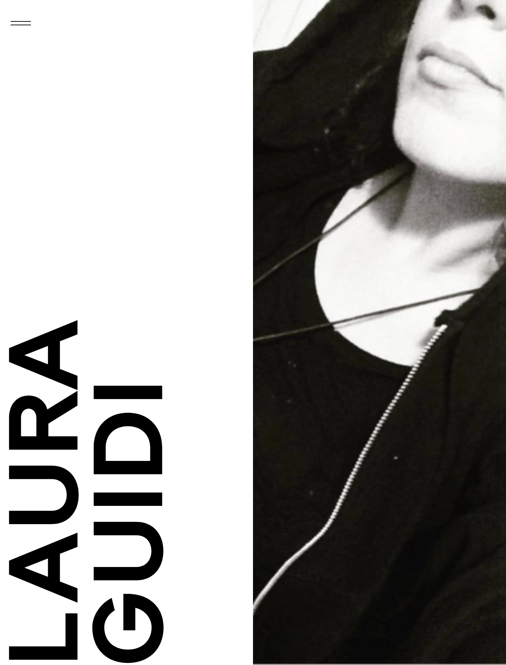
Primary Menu (28, 28)
